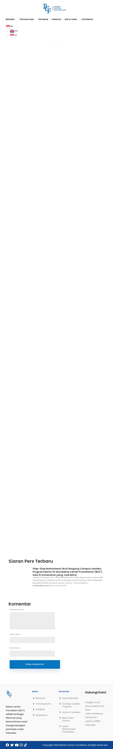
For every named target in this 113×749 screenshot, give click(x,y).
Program (43, 19)
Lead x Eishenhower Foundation (69, 729)
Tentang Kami (26, 19)
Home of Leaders (71, 712)
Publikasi (56, 19)
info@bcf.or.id (92, 702)
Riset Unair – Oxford (68, 719)
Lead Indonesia (70, 698)
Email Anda (35, 652)
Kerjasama (41, 715)
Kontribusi (87, 19)
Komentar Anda (35, 618)
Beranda (10, 19)
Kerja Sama (71, 19)
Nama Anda (35, 638)
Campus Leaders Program (71, 705)
